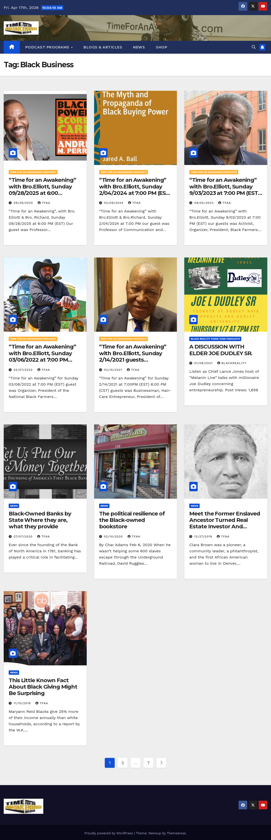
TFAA (44, 203)
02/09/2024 (114, 203)
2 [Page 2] (122, 762)
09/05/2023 (204, 203)
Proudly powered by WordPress (109, 833)
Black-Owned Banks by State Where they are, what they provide (40, 520)
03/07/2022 (24, 370)
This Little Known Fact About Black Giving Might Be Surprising (43, 687)
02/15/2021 (113, 370)
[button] (254, 47)
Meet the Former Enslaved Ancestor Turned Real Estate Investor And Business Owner (224, 523)
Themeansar (176, 833)
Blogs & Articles (102, 47)
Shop (161, 47)
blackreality (231, 363)
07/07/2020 (24, 536)
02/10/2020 (114, 536)
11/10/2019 (23, 703)
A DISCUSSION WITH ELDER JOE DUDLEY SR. (220, 349)
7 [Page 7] (148, 762)
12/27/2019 (203, 536)
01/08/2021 (204, 363)
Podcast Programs (48, 47)
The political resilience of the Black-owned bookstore (132, 520)
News (139, 47)
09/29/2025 (24, 203)
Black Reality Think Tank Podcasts (215, 338)
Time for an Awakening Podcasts (33, 172)
